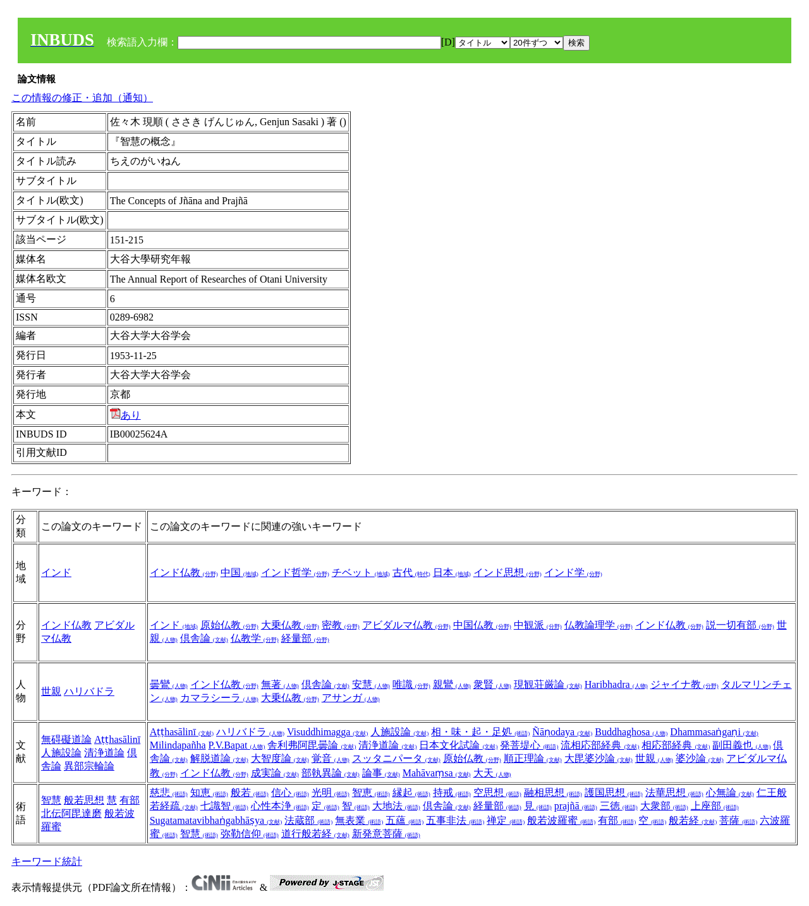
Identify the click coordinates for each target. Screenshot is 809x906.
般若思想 (84, 800)
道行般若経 (315, 833)
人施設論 (61, 752)
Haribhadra (616, 684)
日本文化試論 (458, 745)
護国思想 (614, 792)
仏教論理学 (598, 625)
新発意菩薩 (386, 833)
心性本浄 (280, 805)
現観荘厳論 (548, 684)
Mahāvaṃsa (437, 773)
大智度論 (280, 758)
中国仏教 (482, 625)
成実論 (275, 773)
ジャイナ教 (684, 684)
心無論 (730, 792)
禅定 (506, 820)
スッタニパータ (396, 758)
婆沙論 (700, 758)
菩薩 (738, 820)
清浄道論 (104, 752)
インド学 (573, 572)
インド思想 (507, 572)
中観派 (538, 625)
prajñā (575, 805)
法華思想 (674, 792)
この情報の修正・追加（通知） (82, 97)
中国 (240, 572)
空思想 (497, 792)
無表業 (359, 820)
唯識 (411, 684)
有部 (129, 800)
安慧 (371, 684)
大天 (492, 773)
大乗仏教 (290, 625)
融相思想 (553, 792)
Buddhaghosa (631, 731)
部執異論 (330, 773)
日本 (452, 572)
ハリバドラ (89, 691)
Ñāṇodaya (562, 731)
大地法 (396, 805)
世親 (51, 691)
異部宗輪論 (89, 766)
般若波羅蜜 (561, 820)
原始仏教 (229, 625)
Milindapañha (178, 745)
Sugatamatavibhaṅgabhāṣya (216, 820)
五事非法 (455, 820)
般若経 (693, 820)
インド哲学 (295, 572)
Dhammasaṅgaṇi (714, 731)
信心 (290, 792)
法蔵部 (308, 820)
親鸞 (452, 684)
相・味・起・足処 (480, 731)
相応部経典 (676, 745)
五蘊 (404, 820)
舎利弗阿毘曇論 (311, 745)
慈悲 (169, 792)
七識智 (224, 805)
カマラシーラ (219, 697)
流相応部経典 (600, 745)
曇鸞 (169, 684)
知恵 (209, 792)
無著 (280, 684)
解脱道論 (219, 758)
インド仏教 (184, 572)
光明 (331, 792)
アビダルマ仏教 (406, 625)
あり (125, 415)
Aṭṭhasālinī (117, 739)
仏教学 (255, 638)
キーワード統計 (46, 861)
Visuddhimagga (327, 731)
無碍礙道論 (66, 739)
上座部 (715, 805)
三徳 (619, 805)
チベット (361, 572)
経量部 (305, 638)
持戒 (452, 792)
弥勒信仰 (250, 833)
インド (56, 572)
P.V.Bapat (237, 745)
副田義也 (741, 745)
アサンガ (351, 697)
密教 (341, 625)
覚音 (331, 758)
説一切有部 (740, 625)
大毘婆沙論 (598, 758)
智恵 (371, 792)
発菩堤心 (529, 745)
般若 (250, 792)
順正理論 (533, 758)
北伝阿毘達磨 (71, 813)
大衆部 (664, 805)
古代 (411, 572)
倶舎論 (204, 638)
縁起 (411, 792)
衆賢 (492, 684)
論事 (381, 773)
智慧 (51, 800)
